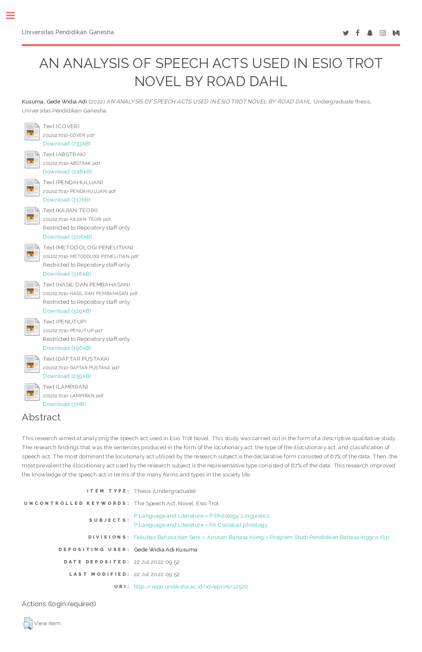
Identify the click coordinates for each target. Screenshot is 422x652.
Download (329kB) (67, 310)
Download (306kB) (67, 236)
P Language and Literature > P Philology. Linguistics (202, 515)
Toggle (15, 15)
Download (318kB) (67, 273)
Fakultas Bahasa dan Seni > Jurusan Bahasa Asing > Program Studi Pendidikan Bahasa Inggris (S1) (262, 537)
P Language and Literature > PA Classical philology (200, 524)
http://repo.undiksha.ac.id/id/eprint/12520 (191, 586)
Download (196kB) (67, 348)
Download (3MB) (65, 404)
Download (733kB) (67, 143)
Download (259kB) (67, 376)
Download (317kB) (66, 199)
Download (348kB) (67, 171)
